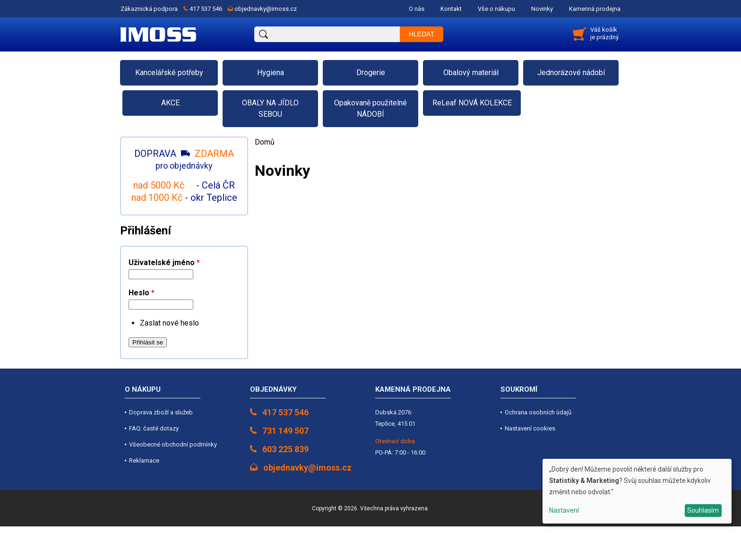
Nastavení (564, 510)
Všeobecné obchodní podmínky (173, 444)
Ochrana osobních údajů (538, 412)
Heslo (142, 292)
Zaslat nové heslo (169, 322)
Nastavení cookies (530, 428)
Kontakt (451, 8)
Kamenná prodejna (594, 8)
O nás (416, 8)
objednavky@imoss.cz (265, 8)
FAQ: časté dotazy (154, 428)
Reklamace (144, 460)
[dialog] (637, 491)
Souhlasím (703, 510)
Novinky (542, 8)
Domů (265, 142)
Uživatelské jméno (164, 262)
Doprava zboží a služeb (161, 412)
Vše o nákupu (496, 8)
